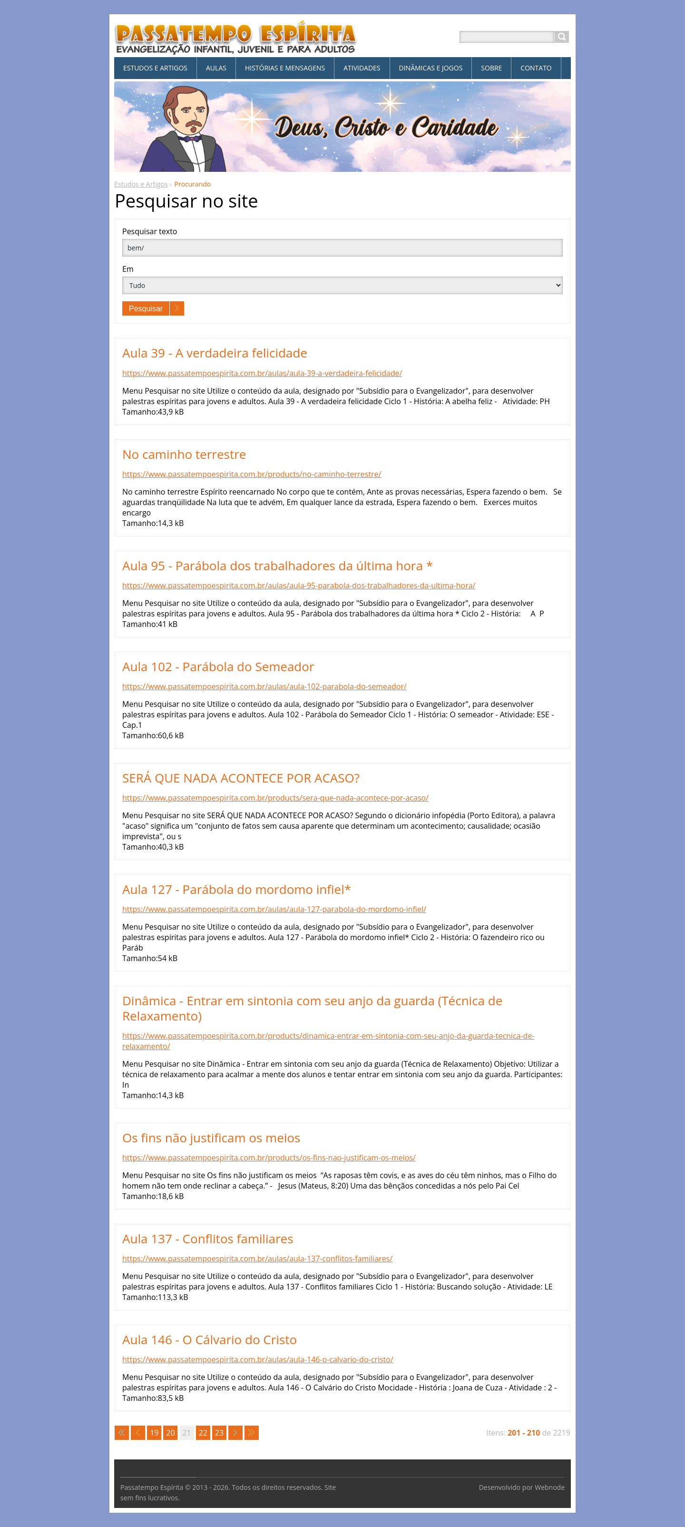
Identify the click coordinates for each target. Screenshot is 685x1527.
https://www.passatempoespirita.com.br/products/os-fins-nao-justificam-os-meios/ (269, 1157)
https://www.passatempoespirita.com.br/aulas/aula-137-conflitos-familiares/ (257, 1258)
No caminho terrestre (184, 454)
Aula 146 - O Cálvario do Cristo (209, 1339)
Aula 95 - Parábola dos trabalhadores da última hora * (277, 565)
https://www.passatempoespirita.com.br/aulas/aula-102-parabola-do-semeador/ (264, 686)
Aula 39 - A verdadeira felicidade (214, 352)
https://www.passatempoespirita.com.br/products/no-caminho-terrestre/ (251, 474)
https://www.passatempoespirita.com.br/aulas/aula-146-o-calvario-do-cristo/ (257, 1359)
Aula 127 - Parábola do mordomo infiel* (236, 889)
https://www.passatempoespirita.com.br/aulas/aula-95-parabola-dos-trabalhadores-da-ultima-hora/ (298, 585)
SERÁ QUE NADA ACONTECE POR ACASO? (241, 777)
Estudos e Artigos (141, 183)
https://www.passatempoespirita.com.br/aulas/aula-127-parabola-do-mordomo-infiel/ (274, 909)
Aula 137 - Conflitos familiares (208, 1238)
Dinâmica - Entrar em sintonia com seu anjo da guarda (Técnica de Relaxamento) (312, 1008)
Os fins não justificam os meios (211, 1137)
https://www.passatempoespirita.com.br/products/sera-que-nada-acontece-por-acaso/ (275, 798)
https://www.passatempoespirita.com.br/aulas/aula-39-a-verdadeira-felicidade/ (262, 373)
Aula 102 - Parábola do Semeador (218, 666)
